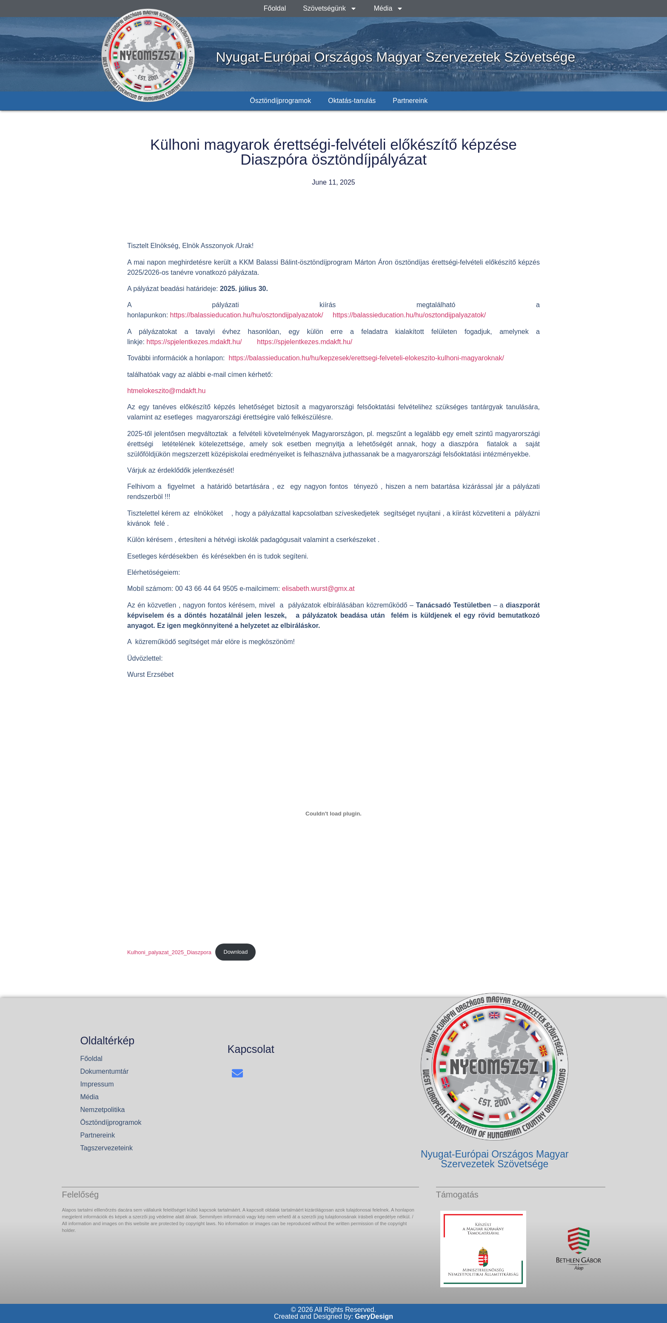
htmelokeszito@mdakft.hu (166, 390)
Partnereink (410, 100)
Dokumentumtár (104, 1071)
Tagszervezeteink (106, 1148)
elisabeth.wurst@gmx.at (318, 588)
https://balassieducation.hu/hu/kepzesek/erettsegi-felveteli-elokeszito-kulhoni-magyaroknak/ (366, 358)
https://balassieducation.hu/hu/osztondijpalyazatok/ (247, 315)
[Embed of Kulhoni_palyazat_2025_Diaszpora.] (333, 813)
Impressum (97, 1084)
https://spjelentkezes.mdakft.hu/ (194, 341)
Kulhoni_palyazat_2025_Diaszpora (169, 952)
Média (389, 8)
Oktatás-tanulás (352, 100)
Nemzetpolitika (102, 1109)
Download (235, 952)
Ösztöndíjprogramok (280, 100)
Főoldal (275, 8)
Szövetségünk (330, 8)
